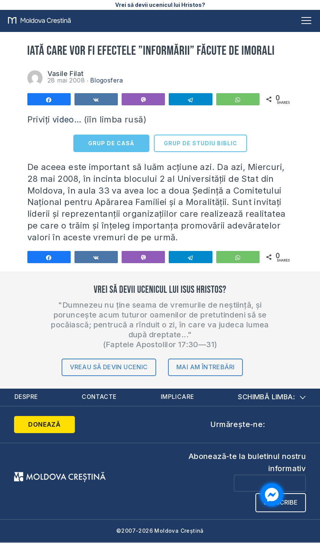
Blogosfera (106, 80)
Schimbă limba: (272, 397)
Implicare (178, 397)
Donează (44, 424)
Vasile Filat (66, 74)
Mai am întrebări (205, 367)
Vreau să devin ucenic (108, 367)
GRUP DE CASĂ (111, 143)
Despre (26, 397)
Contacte (99, 397)
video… (67, 119)
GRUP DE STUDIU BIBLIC (200, 143)
